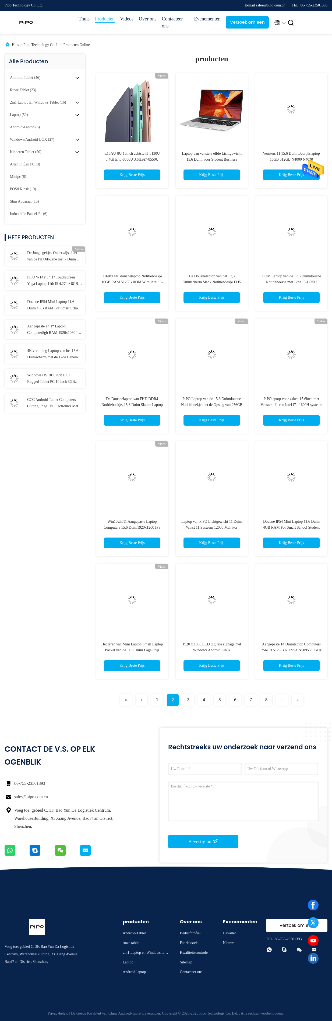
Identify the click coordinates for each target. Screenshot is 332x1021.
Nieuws (229, 943)
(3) (25, 164)
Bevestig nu (203, 841)
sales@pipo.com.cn (31, 796)
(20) (25, 152)
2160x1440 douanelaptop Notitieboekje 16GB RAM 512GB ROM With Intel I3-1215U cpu (132, 282)
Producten (105, 19)
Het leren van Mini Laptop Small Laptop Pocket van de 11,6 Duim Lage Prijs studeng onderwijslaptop (132, 650)
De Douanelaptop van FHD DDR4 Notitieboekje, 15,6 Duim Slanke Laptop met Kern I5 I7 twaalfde (132, 405)
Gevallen (230, 933)
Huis (15, 45)
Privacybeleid (58, 1013)
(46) (25, 78)
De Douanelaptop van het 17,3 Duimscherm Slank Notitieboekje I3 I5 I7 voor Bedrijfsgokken (211, 282)
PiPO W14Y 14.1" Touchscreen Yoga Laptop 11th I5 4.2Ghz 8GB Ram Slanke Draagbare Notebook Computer (52, 281)
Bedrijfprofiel (190, 933)
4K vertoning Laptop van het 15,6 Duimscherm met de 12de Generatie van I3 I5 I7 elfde (54, 355)
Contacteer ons (172, 22)
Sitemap (186, 962)
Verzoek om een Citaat (247, 24)
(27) (32, 139)
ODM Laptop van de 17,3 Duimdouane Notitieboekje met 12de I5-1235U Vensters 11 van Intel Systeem (291, 282)
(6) (28, 214)
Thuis (84, 19)
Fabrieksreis (189, 943)
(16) (38, 102)
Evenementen (207, 19)
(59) (19, 115)
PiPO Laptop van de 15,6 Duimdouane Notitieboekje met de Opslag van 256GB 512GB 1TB (211, 405)
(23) (23, 90)
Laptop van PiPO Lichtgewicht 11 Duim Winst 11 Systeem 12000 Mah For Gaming (211, 527)
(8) (25, 127)
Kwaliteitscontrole (194, 953)
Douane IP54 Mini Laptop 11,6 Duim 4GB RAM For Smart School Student (54, 306)
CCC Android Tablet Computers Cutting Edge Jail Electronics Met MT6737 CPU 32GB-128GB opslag (54, 403)
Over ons (148, 19)
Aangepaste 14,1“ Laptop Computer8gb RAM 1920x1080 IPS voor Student (54, 330)
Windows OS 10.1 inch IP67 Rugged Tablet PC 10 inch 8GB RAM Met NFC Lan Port (51, 379)
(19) (23, 189)
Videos (126, 19)
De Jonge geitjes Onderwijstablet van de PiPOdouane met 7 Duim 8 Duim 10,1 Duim (53, 257)
